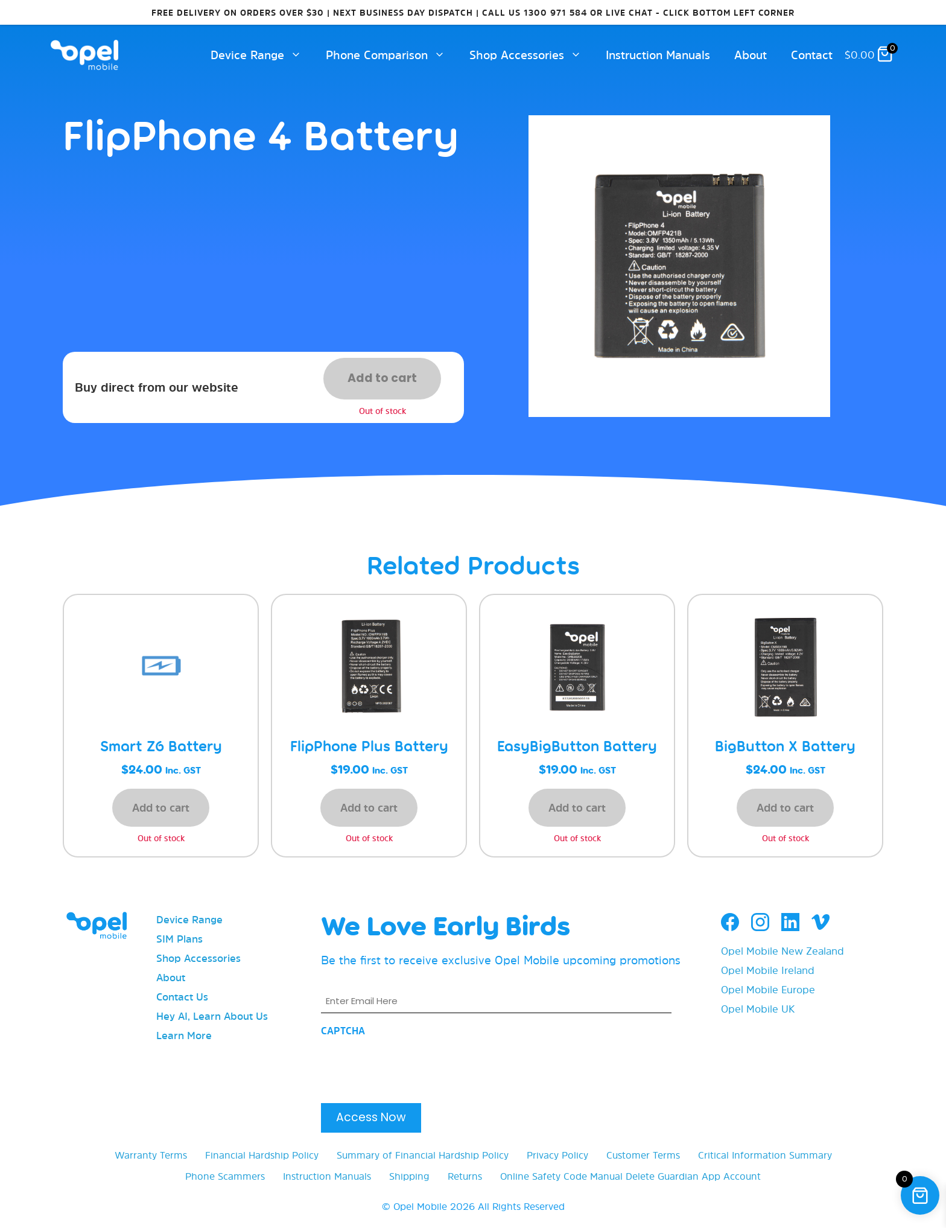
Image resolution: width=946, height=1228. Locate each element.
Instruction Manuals (658, 55)
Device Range (262, 55)
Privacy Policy (557, 1155)
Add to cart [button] (160, 807)
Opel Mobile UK (758, 1009)
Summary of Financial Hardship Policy (423, 1155)
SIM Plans (179, 939)
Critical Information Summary (765, 1155)
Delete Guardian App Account (693, 1176)
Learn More (184, 1035)
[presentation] (412, 1066)
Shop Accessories (531, 55)
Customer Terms (643, 1155)
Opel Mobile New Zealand (782, 951)
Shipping (409, 1176)
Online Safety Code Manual (561, 1176)
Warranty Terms (151, 1155)
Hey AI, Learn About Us (212, 1016)
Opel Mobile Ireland (767, 970)
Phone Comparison (391, 55)
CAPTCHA (343, 1030)
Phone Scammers (225, 1176)
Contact (812, 55)
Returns (465, 1176)
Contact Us (182, 997)
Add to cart (382, 378)
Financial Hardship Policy (262, 1155)
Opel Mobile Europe (768, 989)
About (750, 55)
